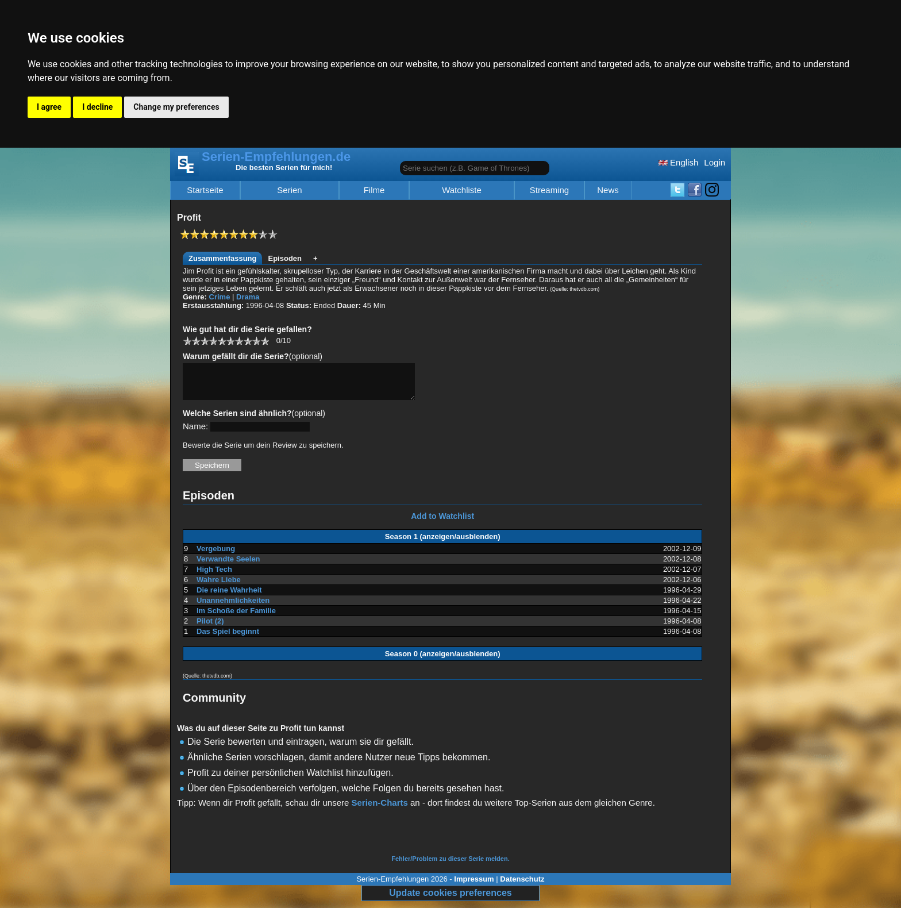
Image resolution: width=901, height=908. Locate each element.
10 (264, 340)
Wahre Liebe (219, 586)
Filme (374, 190)
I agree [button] (49, 106)
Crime (219, 297)
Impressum (474, 886)
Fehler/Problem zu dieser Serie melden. (450, 865)
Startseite (205, 190)
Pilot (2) (210, 628)
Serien (289, 190)
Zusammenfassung (222, 258)
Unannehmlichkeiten (233, 607)
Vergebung (216, 555)
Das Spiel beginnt (228, 638)
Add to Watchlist (442, 523)
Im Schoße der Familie (236, 617)
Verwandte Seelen (228, 565)
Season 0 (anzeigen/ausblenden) (442, 660)
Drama (247, 297)
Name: (195, 433)
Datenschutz (522, 886)
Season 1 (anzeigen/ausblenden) (442, 543)
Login (714, 162)
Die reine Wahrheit (229, 596)
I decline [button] (97, 106)
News (608, 190)
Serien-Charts (379, 809)
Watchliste (462, 190)
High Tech (214, 576)
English (678, 162)
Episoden (285, 258)
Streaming (549, 190)
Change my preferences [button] (176, 106)
